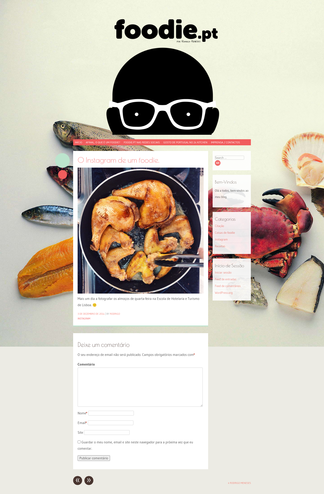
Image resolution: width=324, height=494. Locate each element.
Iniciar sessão (223, 272)
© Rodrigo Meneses (239, 483)
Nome (82, 413)
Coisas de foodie (225, 232)
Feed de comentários (228, 286)
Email (82, 423)
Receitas (220, 246)
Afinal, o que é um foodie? (103, 142)
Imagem (62, 160)
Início (78, 142)
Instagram (84, 318)
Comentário (86, 364)
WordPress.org (224, 292)
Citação (219, 226)
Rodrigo (115, 313)
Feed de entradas (225, 279)
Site (80, 432)
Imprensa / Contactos (225, 142)
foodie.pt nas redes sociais (142, 142)
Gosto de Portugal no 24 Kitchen (185, 142)
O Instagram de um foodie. (118, 159)
